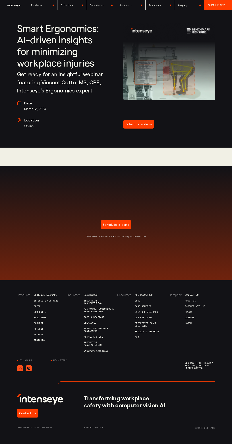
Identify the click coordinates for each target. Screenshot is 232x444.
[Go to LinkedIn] (20, 368)
